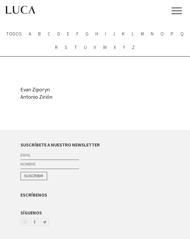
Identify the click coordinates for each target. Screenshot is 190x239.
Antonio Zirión (36, 96)
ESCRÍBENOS (33, 195)
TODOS (14, 34)
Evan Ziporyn (35, 89)
